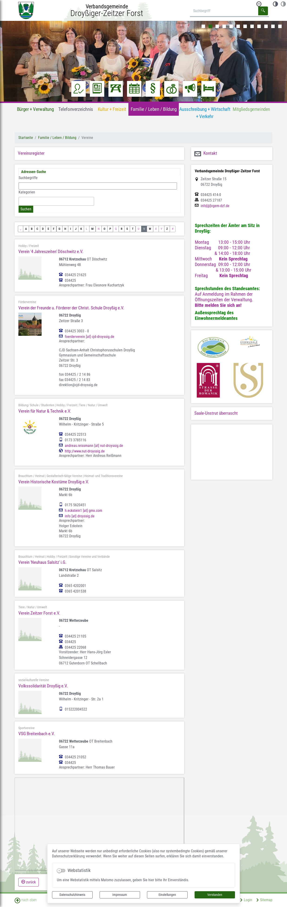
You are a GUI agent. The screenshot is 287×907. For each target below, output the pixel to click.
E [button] (48, 229)
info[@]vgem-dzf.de (215, 206)
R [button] (121, 229)
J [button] (75, 229)
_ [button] (20, 229)
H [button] (65, 229)
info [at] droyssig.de (80, 516)
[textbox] (21, 201)
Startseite (25, 137)
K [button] (81, 229)
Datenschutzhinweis (72, 895)
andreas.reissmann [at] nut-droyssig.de (94, 446)
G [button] (59, 229)
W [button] (150, 229)
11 (273, 26)
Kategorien (27, 192)
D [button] (43, 229)
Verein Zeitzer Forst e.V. (39, 613)
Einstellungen (167, 895)
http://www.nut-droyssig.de (85, 451)
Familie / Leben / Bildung (57, 137)
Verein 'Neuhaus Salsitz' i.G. (42, 562)
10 (266, 26)
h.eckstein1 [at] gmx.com (83, 511)
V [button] (144, 229)
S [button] (127, 229)
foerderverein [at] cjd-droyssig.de (89, 337)
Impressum (119, 895)
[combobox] (56, 201)
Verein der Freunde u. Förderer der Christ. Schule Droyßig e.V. (71, 308)
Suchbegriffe (28, 178)
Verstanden (214, 895)
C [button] (37, 229)
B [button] (32, 229)
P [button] (110, 229)
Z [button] (167, 229)
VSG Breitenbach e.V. (36, 733)
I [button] (70, 229)
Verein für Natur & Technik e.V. (44, 411)
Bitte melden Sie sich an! (218, 305)
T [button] (133, 229)
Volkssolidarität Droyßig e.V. (43, 686)
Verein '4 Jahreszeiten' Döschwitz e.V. (50, 251)
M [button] (92, 229)
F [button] (53, 229)
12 (280, 26)
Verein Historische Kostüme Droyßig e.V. (53, 481)
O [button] (104, 229)
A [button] (26, 229)
